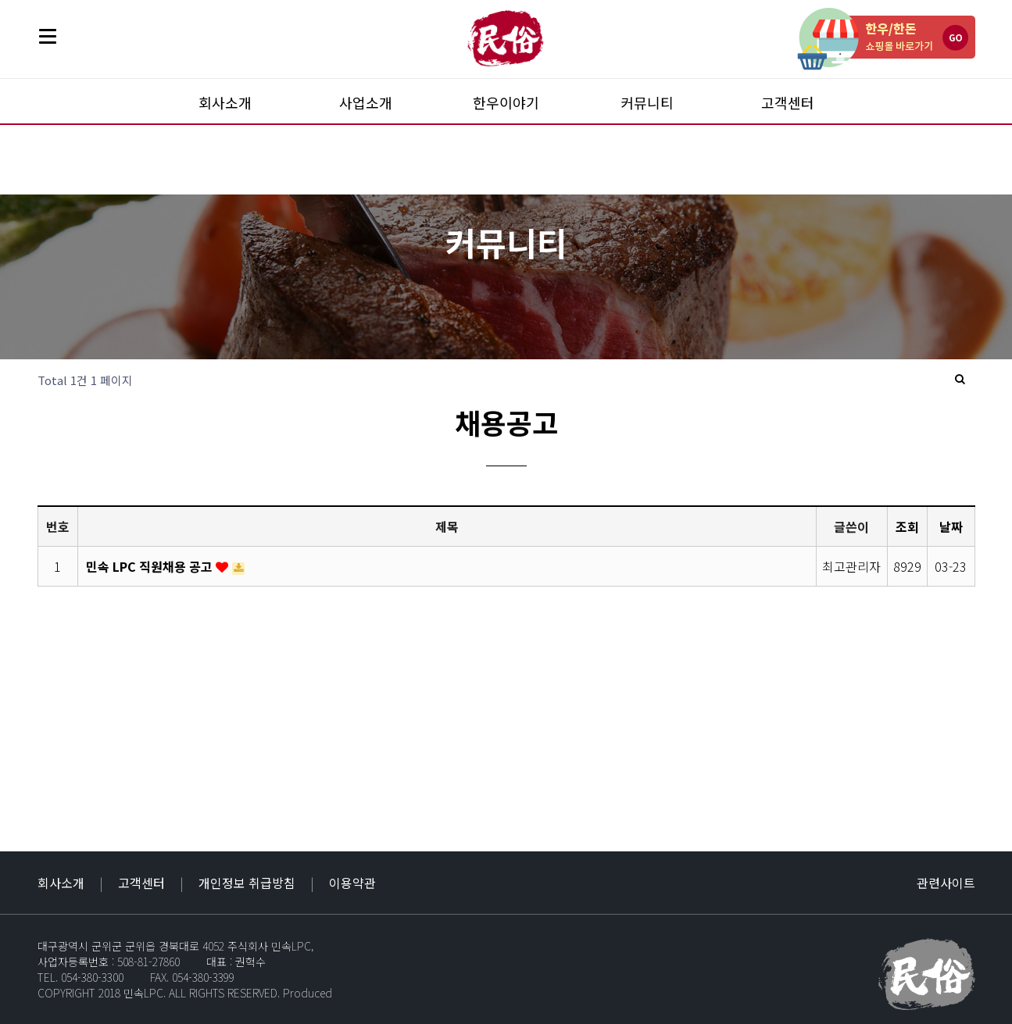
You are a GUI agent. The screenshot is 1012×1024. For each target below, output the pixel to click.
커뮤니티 (647, 102)
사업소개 (365, 102)
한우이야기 (506, 102)
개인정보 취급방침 (246, 882)
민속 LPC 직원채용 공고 (151, 566)
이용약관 (352, 882)
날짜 (951, 526)
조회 (907, 526)
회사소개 (225, 102)
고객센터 (787, 102)
